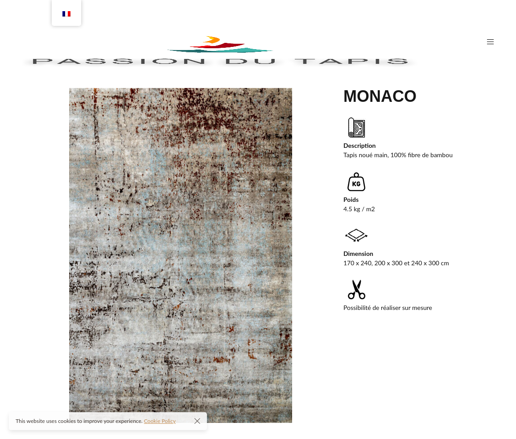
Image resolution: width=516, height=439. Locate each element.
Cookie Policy (160, 421)
